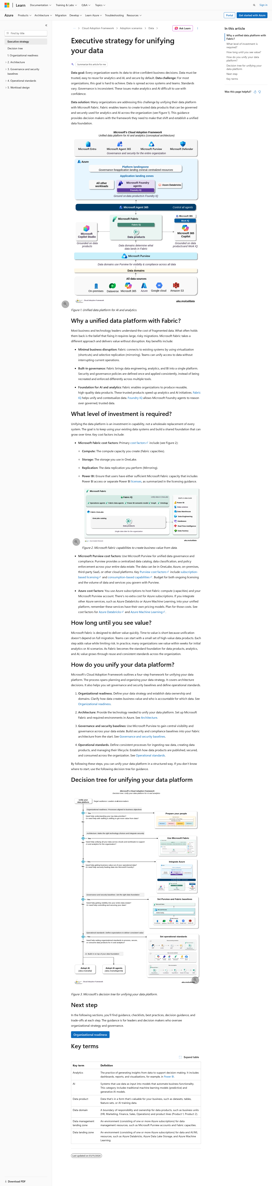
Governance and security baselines (142, 736)
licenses (136, 481)
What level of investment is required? (242, 45)
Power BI (169, 1076)
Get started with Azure (252, 15)
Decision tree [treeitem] (15, 48)
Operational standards (150, 755)
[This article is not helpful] (259, 92)
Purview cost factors (153, 572)
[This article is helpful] (255, 92)
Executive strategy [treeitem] (18, 41)
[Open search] (254, 5)
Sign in (263, 5)
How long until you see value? (243, 52)
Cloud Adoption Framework (98, 28)
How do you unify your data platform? (242, 58)
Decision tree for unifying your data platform (244, 67)
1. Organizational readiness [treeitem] (23, 55)
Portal (229, 15)
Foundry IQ (135, 398)
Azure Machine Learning (146, 612)
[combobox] (26, 33)
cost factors (138, 443)
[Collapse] (46, 25)
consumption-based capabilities (129, 577)
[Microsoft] (7, 5)
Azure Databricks (110, 612)
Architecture (149, 717)
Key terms (232, 79)
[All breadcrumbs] (74, 28)
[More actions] (197, 28)
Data (151, 28)
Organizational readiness (94, 704)
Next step (231, 74)
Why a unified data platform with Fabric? (246, 36)
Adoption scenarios (131, 28)
